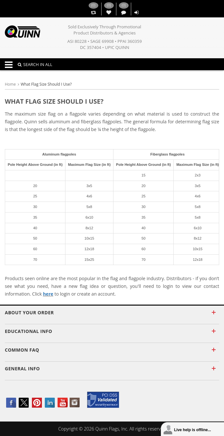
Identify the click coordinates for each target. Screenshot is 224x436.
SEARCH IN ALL (35, 64)
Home (10, 84)
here (48, 294)
